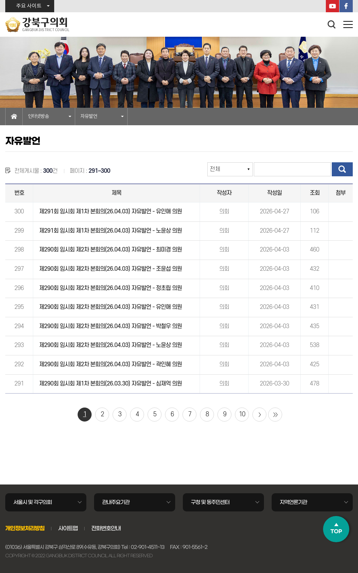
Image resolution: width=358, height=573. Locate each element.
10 (242, 414)
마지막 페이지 (275, 415)
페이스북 (346, 6)
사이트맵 (68, 528)
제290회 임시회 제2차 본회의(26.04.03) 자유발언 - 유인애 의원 (110, 307)
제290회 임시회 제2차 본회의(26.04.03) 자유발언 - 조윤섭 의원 (110, 269)
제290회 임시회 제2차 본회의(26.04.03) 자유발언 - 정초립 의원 (110, 288)
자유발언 (88, 116)
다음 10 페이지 (259, 415)
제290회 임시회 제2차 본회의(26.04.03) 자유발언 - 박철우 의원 (110, 326)
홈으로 (14, 116)
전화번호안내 (106, 528)
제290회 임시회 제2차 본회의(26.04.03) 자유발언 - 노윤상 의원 (110, 345)
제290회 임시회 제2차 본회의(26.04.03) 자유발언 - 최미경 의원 (110, 250)
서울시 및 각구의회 (32, 502)
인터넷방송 (38, 116)
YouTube (332, 6)
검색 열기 (332, 24)
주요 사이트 (29, 6)
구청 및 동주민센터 (210, 502)
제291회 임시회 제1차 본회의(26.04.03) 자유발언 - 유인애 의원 (110, 211)
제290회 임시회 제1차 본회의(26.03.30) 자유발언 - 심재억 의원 (110, 384)
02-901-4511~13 (147, 547)
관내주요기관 (115, 502)
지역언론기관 (293, 502)
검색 (342, 169)
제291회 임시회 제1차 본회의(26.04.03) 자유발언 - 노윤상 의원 (110, 231)
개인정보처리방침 (24, 528)
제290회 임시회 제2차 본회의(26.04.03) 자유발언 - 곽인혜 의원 (110, 364)
